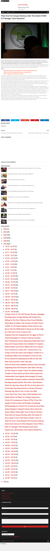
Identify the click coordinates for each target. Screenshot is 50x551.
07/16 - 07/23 (10, 436)
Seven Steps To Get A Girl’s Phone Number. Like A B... (23, 418)
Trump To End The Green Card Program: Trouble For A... (24, 353)
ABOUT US (5, 496)
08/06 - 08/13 (10, 309)
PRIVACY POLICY (8, 493)
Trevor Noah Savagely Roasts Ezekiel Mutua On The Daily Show (21, 191)
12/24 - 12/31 (10, 249)
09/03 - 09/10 (10, 297)
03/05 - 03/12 (10, 460)
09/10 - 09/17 (10, 294)
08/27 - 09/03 (10, 300)
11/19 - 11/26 (10, 264)
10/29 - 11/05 (10, 273)
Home (3, 12)
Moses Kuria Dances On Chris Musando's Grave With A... (24, 424)
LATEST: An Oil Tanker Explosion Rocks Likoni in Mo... (24, 326)
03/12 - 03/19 (10, 457)
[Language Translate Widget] (8, 534)
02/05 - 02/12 (10, 469)
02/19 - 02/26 (10, 466)
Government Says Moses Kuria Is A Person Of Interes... (24, 388)
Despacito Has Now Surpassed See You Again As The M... (24, 335)
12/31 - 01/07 (10, 246)
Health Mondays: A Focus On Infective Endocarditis (18, 197)
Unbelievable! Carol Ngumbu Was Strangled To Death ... (24, 376)
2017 (5, 244)
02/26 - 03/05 (10, 463)
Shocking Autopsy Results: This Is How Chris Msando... (24, 382)
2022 (5, 229)
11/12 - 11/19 (9, 267)
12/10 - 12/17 (10, 255)
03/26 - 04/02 (10, 451)
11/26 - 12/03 (10, 261)
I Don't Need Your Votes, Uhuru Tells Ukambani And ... (24, 394)
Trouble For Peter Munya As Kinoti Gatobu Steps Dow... (24, 373)
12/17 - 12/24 (10, 252)
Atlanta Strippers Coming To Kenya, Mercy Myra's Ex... (24, 409)
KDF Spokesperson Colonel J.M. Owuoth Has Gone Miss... (25, 406)
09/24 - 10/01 (10, 288)
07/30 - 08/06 (10, 312)
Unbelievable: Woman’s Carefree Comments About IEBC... (25, 379)
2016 (5, 482)
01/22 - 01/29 (10, 475)
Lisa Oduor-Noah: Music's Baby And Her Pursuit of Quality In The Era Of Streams (24, 168)
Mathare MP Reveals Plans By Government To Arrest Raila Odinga (21, 220)
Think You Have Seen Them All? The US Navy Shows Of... (24, 385)
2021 (5, 232)
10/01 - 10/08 (10, 285)
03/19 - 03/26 (10, 454)
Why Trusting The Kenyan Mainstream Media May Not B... (25, 341)
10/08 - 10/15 (10, 282)
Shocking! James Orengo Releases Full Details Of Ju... (23, 317)
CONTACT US (6, 499)
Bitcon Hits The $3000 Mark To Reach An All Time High (24, 329)
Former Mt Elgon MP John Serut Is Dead (16, 179)
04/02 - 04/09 (10, 448)
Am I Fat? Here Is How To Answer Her (18, 332)
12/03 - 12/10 (10, 258)
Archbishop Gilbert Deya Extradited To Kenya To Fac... (24, 356)
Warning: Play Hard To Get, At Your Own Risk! (21, 391)
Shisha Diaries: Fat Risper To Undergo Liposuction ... (23, 397)
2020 (5, 235)
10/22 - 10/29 (10, 276)
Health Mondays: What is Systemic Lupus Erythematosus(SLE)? (20, 173)
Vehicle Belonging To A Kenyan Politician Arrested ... (23, 338)
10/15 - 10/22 (10, 279)
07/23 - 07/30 (10, 433)
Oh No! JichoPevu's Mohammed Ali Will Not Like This (23, 359)
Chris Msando (21, 20)
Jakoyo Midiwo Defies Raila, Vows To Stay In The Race (23, 412)
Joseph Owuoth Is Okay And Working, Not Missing (22, 403)
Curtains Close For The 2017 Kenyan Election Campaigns (24, 314)
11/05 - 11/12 (10, 270)
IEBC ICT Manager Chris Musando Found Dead (21, 427)
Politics (25, 20)
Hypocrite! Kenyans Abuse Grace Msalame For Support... (24, 344)
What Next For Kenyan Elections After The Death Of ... (24, 415)
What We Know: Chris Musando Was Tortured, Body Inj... (25, 421)
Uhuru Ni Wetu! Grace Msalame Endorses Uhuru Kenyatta (25, 365)
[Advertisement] (25, 109)
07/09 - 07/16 (10, 439)
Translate (14, 536)
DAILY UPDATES (23, 5)
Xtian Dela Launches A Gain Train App (18, 362)
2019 (5, 238)
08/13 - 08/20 (10, 306)
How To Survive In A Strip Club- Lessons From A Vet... (23, 350)
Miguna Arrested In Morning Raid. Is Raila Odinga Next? (19, 214)
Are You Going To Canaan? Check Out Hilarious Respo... (24, 371)
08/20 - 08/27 (10, 303)
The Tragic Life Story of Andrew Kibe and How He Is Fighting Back (21, 208)
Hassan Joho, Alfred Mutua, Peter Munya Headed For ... (24, 430)
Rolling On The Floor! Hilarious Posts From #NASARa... (24, 320)
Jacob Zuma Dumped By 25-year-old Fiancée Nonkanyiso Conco (21, 185)
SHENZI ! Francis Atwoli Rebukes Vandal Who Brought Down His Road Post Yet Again (25, 202)
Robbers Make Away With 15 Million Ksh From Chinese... (24, 347)
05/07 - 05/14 (10, 442)
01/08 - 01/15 (10, 478)
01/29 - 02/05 (10, 472)
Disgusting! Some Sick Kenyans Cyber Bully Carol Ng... (24, 368)
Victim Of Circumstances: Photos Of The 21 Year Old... (23, 400)
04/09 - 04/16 (10, 445)
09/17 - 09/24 (10, 291)
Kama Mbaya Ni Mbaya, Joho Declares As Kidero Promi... (24, 323)
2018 (5, 241)
